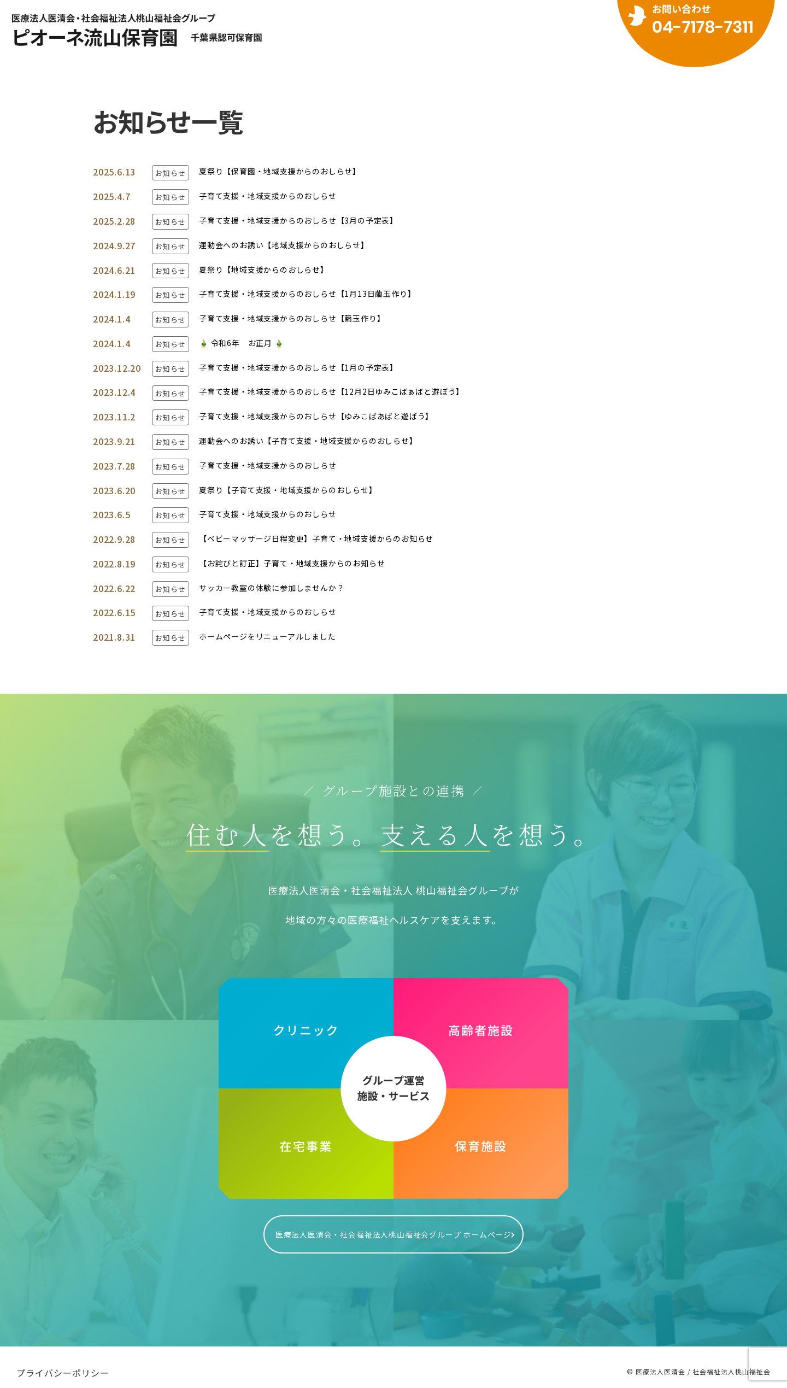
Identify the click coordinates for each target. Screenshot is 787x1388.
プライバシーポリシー (62, 1361)
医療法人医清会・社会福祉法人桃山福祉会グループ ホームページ (393, 1228)
